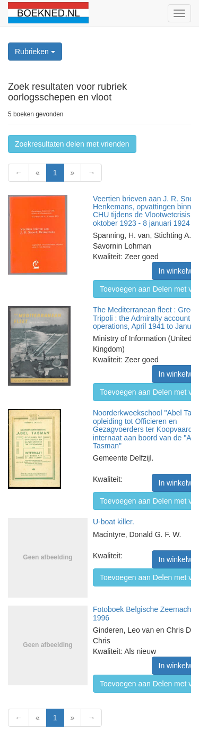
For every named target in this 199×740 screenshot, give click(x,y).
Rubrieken (35, 51)
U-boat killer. (113, 521)
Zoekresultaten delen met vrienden (72, 144)
